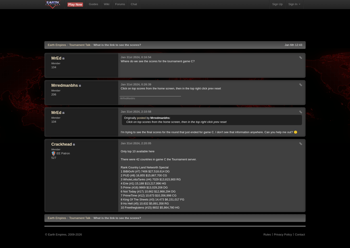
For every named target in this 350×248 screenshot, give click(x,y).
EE (57, 218)
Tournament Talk (79, 45)
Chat (134, 4)
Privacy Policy (283, 234)
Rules (267, 234)
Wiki (106, 4)
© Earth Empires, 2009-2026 (63, 234)
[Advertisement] (175, 28)
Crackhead (61, 144)
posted (141, 118)
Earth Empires (57, 45)
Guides (93, 4)
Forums (120, 4)
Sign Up (277, 4)
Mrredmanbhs (64, 85)
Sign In (294, 4)
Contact (300, 234)
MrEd (56, 58)
